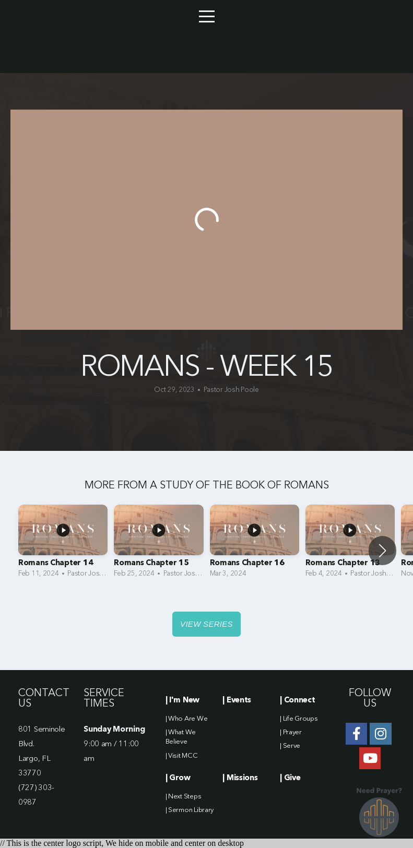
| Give (290, 778)
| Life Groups (298, 718)
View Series (206, 623)
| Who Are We (187, 718)
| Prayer (291, 732)
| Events (236, 700)
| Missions (239, 778)
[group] (63, 544)
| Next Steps (184, 796)
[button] (382, 550)
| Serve (290, 746)
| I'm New (182, 700)
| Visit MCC (182, 756)
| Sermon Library (190, 810)
